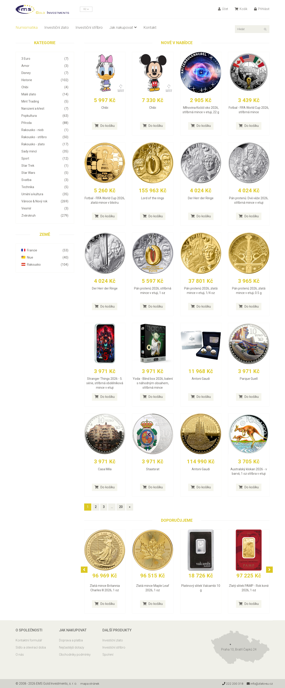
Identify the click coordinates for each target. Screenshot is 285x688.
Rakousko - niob (44, 130)
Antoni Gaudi (201, 378)
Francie (44, 250)
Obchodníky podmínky (75, 654)
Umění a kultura (44, 194)
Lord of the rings (152, 198)
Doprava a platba (71, 640)
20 (121, 507)
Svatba (44, 180)
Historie (44, 80)
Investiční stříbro (89, 27)
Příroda (44, 123)
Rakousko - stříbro (44, 137)
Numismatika (27, 27)
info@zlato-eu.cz (259, 683)
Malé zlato (44, 94)
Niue (44, 257)
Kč (86, 9)
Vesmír (44, 208)
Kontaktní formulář (29, 640)
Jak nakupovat (123, 27)
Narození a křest (44, 108)
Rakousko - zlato (44, 144)
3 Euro (44, 58)
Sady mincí (44, 151)
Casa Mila (105, 469)
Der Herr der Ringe (201, 198)
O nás (20, 654)
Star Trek (44, 165)
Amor (44, 66)
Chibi (44, 87)
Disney (44, 73)
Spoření (107, 654)
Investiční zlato (56, 27)
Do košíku (105, 126)
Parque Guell (249, 378)
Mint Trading (44, 101)
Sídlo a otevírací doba (31, 647)
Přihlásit (261, 9)
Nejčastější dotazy (71, 647)
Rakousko (44, 264)
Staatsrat (152, 469)
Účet (223, 9)
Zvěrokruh (44, 215)
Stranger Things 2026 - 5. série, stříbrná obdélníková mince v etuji (104, 383)
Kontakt (150, 27)
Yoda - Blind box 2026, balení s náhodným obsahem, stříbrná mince (153, 383)
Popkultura (44, 115)
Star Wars (44, 172)
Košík (241, 9)
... (112, 507)
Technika (44, 187)
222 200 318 (231, 683)
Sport (44, 158)
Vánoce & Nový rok (44, 201)
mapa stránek (90, 683)
